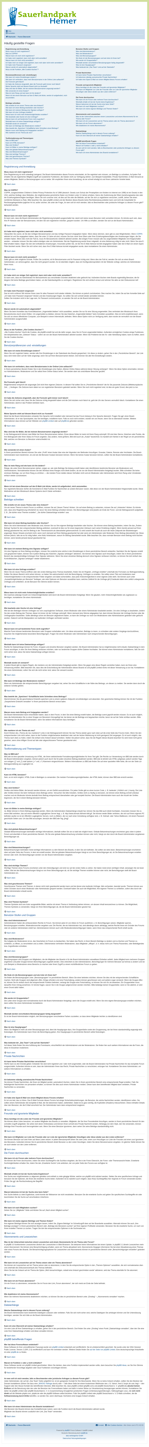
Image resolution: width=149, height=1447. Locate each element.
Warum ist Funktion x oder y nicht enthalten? (92, 145)
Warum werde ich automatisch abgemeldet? (21, 67)
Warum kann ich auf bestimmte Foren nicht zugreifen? (25, 119)
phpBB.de (65, 421)
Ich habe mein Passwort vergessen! (18, 65)
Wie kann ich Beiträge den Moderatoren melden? (23, 126)
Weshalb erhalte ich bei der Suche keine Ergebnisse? (95, 102)
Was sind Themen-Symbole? (16, 158)
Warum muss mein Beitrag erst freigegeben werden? (25, 130)
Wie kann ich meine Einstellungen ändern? (21, 77)
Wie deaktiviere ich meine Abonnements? (91, 125)
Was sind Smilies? (12, 145)
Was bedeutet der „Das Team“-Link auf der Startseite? (95, 67)
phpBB (67, 1430)
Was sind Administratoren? (85, 51)
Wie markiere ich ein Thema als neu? (19, 133)
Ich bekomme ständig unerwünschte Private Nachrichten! (96, 77)
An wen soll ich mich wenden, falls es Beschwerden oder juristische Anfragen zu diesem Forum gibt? (107, 149)
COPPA (139, 234)
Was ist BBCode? (12, 140)
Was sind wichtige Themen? (16, 154)
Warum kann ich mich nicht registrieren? (20, 56)
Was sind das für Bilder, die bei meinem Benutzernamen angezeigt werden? (33, 88)
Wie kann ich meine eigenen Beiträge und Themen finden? (97, 109)
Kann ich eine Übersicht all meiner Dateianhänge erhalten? (97, 135)
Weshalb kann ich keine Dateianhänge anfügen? (23, 121)
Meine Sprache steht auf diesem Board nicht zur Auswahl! (26, 86)
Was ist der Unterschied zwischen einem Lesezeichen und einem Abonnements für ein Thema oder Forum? (107, 118)
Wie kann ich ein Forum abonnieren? (89, 123)
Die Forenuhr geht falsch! (15, 82)
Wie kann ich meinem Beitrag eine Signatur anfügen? (25, 110)
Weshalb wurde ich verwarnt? (16, 124)
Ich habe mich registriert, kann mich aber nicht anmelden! (26, 58)
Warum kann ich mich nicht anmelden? (19, 60)
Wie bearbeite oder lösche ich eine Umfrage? (22, 117)
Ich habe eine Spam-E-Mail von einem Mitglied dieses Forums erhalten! (101, 79)
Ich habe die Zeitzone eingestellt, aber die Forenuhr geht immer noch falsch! (33, 84)
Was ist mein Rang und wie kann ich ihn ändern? (23, 93)
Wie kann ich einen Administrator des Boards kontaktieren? (97, 152)
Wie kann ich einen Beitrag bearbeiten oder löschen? (25, 108)
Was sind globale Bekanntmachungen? (20, 149)
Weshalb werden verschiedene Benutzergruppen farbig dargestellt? (100, 63)
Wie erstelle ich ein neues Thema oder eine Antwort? (25, 105)
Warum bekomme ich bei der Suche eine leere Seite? (95, 104)
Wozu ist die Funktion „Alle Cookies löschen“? (22, 69)
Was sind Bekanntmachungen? (17, 152)
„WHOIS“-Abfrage (45, 1384)
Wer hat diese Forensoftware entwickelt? (90, 143)
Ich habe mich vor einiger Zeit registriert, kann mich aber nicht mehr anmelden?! (34, 63)
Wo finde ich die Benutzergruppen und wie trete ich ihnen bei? (98, 58)
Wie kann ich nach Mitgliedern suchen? (90, 106)
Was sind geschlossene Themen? (18, 156)
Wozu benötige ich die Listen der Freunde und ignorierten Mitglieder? (101, 87)
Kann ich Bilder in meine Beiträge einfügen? (21, 147)
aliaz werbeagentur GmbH (74, 1436)
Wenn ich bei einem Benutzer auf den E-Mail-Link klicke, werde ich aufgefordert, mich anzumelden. (36, 97)
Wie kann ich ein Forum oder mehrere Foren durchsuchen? (97, 99)
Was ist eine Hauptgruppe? (85, 65)
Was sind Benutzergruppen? (86, 56)
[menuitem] (8, 31)
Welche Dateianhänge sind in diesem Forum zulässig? (95, 133)
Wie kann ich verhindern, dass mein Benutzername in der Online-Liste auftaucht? (35, 79)
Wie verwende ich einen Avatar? (17, 91)
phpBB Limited (48, 421)
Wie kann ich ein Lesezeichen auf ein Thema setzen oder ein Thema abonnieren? (105, 121)
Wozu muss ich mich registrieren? (18, 51)
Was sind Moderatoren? (84, 53)
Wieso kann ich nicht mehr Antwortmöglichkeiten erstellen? (27, 114)
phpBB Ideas (121, 1365)
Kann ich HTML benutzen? (15, 143)
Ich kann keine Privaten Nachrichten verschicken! (93, 75)
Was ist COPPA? (12, 53)
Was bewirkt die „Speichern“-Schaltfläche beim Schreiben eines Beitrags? (32, 128)
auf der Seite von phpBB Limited (102, 1350)
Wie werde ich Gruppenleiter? (86, 60)
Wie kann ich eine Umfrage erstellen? (19, 112)
